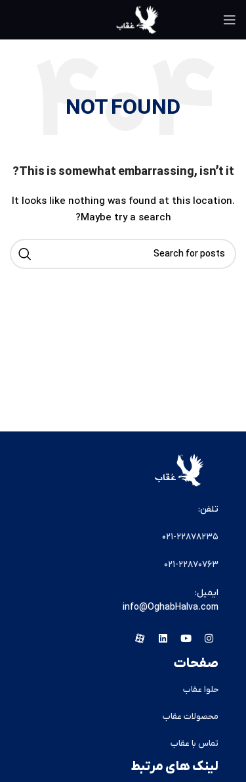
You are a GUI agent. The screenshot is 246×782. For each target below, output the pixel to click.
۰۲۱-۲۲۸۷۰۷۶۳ (191, 564)
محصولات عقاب (190, 716)
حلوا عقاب (200, 689)
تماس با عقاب (194, 743)
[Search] (123, 254)
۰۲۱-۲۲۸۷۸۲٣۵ (190, 537)
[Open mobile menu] (229, 20)
